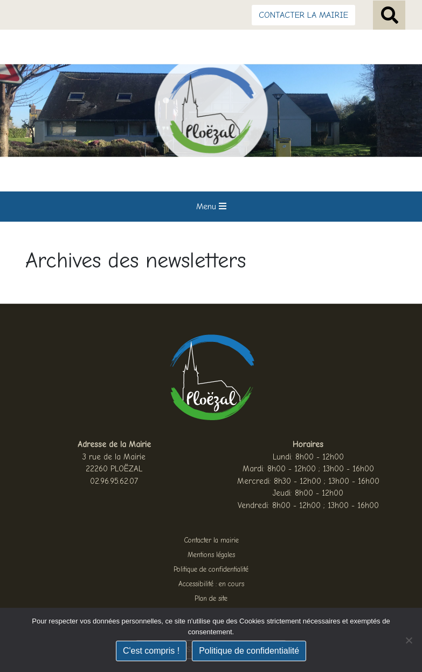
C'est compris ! (151, 650)
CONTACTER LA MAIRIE (303, 15)
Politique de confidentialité (211, 569)
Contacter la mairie (211, 540)
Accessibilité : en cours (211, 584)
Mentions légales (211, 555)
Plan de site (211, 598)
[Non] (408, 640)
